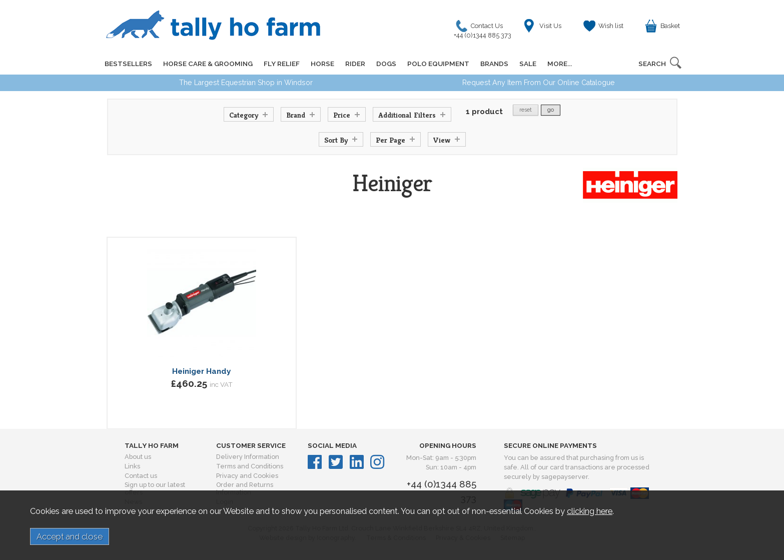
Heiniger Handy (201, 371)
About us (138, 456)
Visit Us (550, 26)
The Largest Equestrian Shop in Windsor (246, 83)
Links (132, 466)
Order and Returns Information (244, 488)
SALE (527, 64)
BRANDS (494, 64)
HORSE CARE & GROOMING (208, 64)
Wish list (610, 26)
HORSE (322, 64)
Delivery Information (247, 456)
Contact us (141, 475)
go (550, 110)
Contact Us (485, 28)
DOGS (386, 64)
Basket (670, 26)
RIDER (355, 64)
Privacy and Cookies (247, 475)
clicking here (589, 511)
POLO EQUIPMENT (438, 64)
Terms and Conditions (249, 466)
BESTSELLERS (128, 64)
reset (525, 110)
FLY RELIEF (282, 64)
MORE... (559, 64)
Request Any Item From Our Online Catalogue (538, 83)
